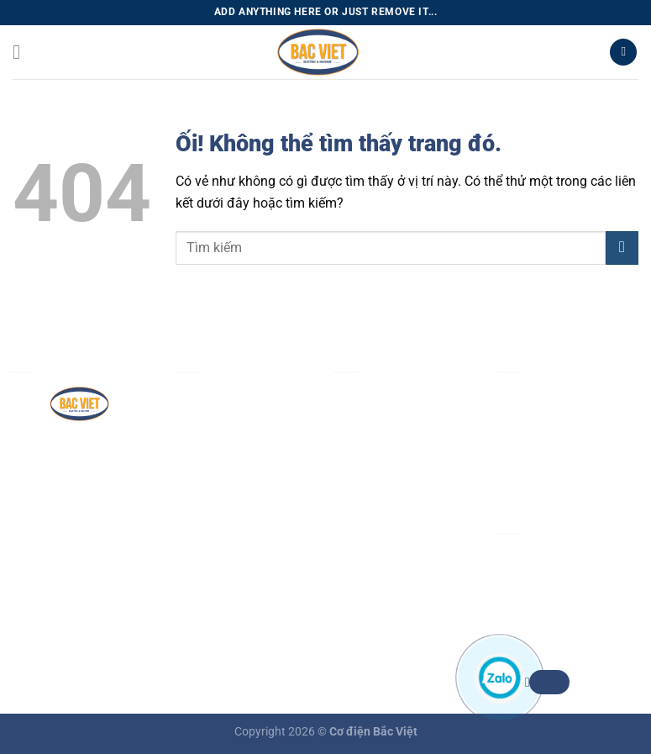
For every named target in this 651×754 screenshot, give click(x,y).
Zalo (547, 682)
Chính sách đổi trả (387, 575)
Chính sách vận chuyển (402, 536)
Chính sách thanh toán (400, 497)
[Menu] (23, 51)
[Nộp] (622, 247)
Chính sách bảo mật (393, 458)
